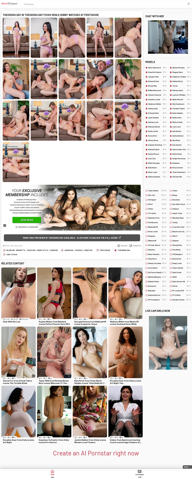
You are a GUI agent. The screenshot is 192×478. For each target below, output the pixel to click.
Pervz (181, 286)
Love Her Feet (181, 227)
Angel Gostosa (181, 158)
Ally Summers (181, 104)
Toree (181, 85)
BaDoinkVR (157, 227)
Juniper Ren (157, 76)
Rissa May (157, 85)
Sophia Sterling (157, 145)
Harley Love (157, 122)
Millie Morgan (157, 163)
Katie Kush (181, 154)
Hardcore (54, 251)
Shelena (181, 163)
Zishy (157, 208)
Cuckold (79, 251)
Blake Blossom (157, 90)
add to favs (12, 255)
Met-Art (157, 195)
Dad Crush (181, 272)
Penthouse (105, 251)
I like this (124, 246)
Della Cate (181, 117)
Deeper (181, 240)
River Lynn (157, 172)
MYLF (157, 204)
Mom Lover (157, 231)
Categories (55, 475)
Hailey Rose (181, 81)
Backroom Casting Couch (181, 231)
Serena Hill (181, 176)
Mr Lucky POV (181, 290)
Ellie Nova (157, 167)
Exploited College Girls (157, 295)
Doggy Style (42, 251)
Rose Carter (181, 167)
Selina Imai (157, 108)
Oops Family (181, 267)
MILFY (181, 236)
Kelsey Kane (181, 90)
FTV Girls (157, 213)
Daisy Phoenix (181, 67)
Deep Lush (181, 263)
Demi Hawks (181, 113)
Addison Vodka (181, 76)
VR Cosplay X (157, 299)
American (69, 251)
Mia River (181, 140)
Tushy (181, 222)
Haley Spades (157, 176)
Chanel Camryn (157, 95)
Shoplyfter (181, 245)
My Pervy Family (157, 272)
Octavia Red (157, 113)
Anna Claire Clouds (181, 149)
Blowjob (10, 251)
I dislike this (136, 246)
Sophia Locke (157, 99)
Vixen (181, 190)
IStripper (157, 199)
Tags (75, 475)
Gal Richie (181, 131)
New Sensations (157, 254)
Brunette (20, 251)
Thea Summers (181, 172)
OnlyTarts (157, 258)
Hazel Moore (157, 154)
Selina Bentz (181, 135)
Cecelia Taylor (181, 108)
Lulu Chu (157, 158)
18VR (181, 277)
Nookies (181, 199)
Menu (186, 467)
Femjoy (181, 208)
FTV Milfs (181, 295)
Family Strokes (157, 263)
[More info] (69, 317)
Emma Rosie (157, 81)
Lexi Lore (181, 126)
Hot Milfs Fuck (181, 204)
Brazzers (157, 286)
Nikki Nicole (181, 99)
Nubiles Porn (157, 217)
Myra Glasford (157, 67)
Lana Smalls (157, 117)
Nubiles (157, 249)
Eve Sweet (181, 145)
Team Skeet (157, 190)
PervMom (181, 249)
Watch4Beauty (157, 277)
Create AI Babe (157, 475)
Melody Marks (157, 126)
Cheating (31, 251)
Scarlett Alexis (157, 72)
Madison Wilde (157, 104)
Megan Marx (181, 72)
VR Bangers (181, 254)
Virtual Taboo (157, 245)
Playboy (157, 236)
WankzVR (157, 240)
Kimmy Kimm (157, 149)
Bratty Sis (181, 258)
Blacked (157, 290)
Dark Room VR (181, 281)
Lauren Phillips (181, 95)
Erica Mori (157, 135)
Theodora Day (124, 251)
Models (116, 475)
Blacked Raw (181, 217)
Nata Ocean (181, 122)
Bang (181, 195)
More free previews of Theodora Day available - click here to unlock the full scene (70, 237)
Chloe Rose (157, 140)
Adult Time (181, 213)
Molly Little (157, 131)
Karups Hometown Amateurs (181, 299)
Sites (96, 475)
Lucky (137, 475)
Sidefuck (88, 251)
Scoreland (157, 267)
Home (34, 475)
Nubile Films (157, 281)
